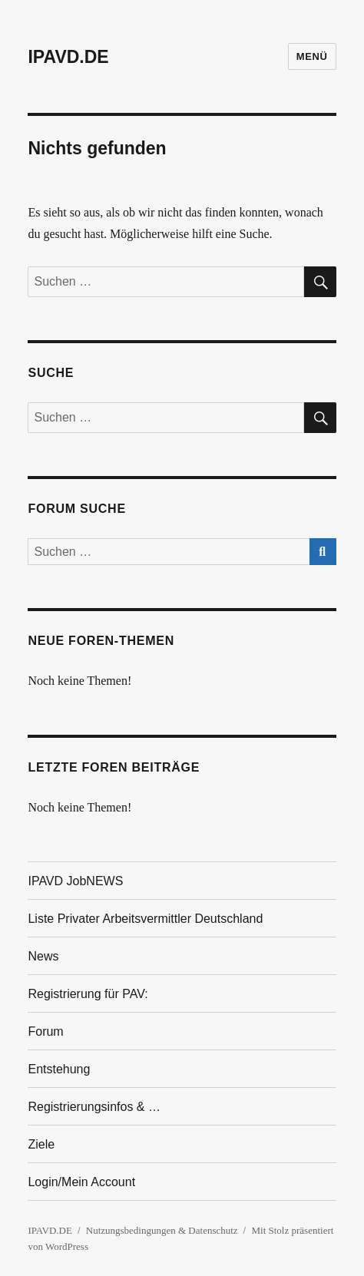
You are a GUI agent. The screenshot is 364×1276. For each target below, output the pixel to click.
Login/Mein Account (81, 1181)
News (43, 956)
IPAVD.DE (68, 57)
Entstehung (59, 1069)
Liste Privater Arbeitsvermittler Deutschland (145, 918)
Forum (45, 1031)
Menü (312, 56)
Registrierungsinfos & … (94, 1106)
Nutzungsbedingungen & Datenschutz (162, 1230)
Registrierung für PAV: (87, 993)
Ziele (41, 1144)
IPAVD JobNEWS (75, 881)
